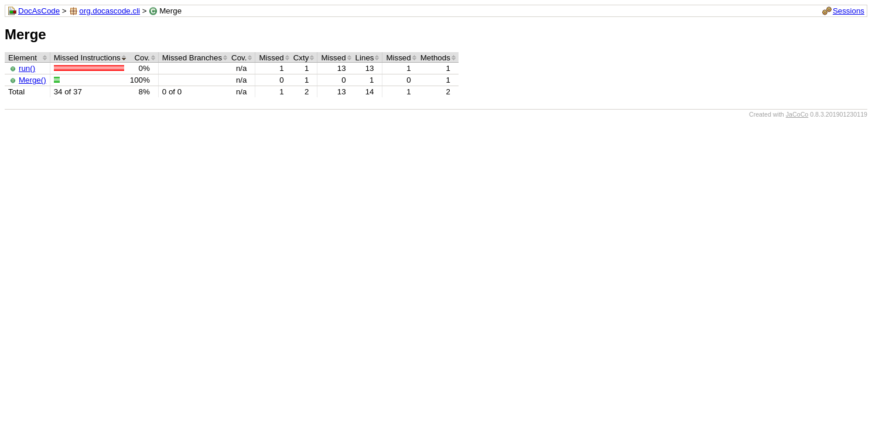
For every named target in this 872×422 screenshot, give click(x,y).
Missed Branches (192, 57)
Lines (364, 57)
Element (22, 57)
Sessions (848, 10)
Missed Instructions (87, 57)
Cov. (141, 57)
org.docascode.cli (109, 10)
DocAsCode (39, 10)
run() (27, 68)
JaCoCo (797, 114)
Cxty (301, 57)
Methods (435, 57)
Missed (271, 57)
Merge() (32, 80)
